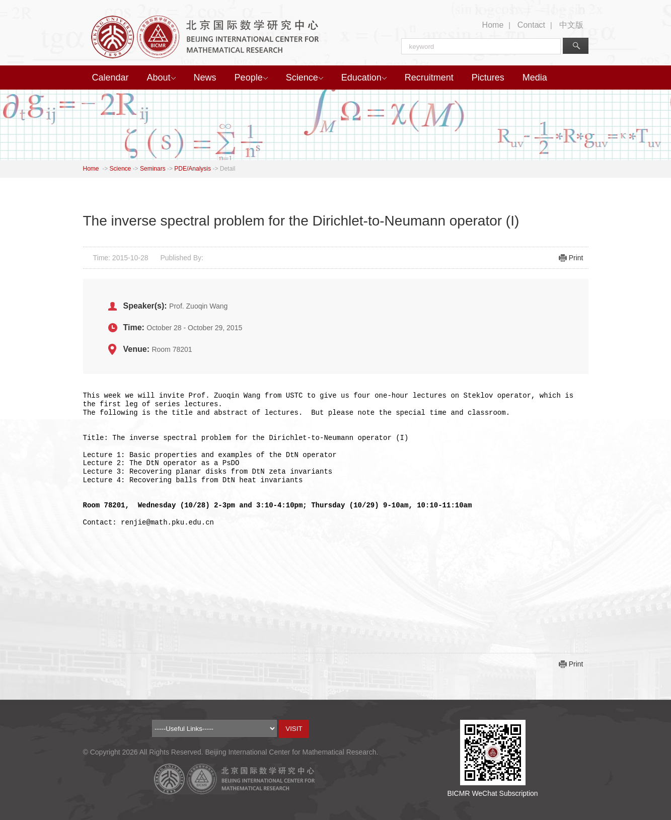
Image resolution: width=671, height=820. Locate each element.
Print (576, 258)
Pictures (488, 77)
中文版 (571, 25)
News (205, 77)
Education (364, 77)
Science (304, 77)
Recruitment (429, 77)
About (161, 77)
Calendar (110, 77)
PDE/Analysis (192, 168)
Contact (531, 25)
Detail (228, 168)
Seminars (153, 168)
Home (493, 25)
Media (535, 77)
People (251, 77)
